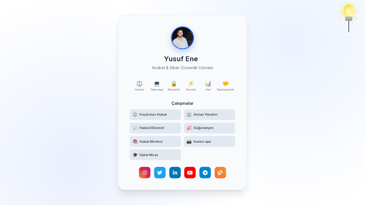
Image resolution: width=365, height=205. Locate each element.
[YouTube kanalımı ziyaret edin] (190, 173)
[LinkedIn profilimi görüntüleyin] (175, 173)
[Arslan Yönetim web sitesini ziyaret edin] (210, 114)
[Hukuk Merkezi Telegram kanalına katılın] (155, 141)
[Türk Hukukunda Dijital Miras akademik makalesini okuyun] (155, 155)
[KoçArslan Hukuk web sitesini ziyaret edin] (155, 114)
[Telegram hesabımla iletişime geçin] (205, 173)
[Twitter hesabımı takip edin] (159, 173)
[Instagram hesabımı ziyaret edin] (144, 173)
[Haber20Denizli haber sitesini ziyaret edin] (155, 128)
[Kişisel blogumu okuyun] (220, 173)
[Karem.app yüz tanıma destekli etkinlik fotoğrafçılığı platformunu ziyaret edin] (210, 141)
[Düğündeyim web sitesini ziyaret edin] (210, 128)
